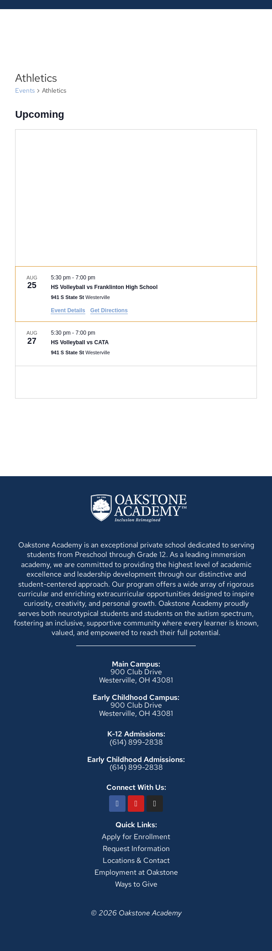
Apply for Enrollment (136, 836)
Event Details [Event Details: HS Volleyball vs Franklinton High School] (68, 310)
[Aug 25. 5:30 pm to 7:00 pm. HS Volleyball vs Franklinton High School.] (136, 294)
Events (25, 90)
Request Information (136, 848)
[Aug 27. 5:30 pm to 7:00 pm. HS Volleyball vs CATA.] (136, 343)
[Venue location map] (136, 198)
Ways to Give (136, 884)
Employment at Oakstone (136, 872)
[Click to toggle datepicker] (39, 114)
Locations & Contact (136, 860)
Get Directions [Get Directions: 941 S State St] (109, 310)
